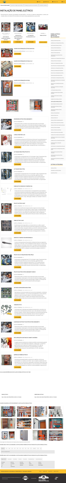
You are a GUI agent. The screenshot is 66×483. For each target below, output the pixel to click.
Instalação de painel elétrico (56, 101)
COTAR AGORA (6, 41)
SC (20, 448)
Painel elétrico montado (55, 52)
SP (14, 448)
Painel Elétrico (53, 168)
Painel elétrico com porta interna (57, 122)
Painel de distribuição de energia (57, 70)
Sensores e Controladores (56, 170)
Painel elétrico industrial (56, 40)
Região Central (3, 459)
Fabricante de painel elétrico (56, 99)
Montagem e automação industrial (57, 77)
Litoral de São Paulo (39, 459)
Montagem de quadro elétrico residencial (56, 56)
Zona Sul (20, 459)
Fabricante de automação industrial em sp (58, 149)
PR (17, 448)
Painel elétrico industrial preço (57, 132)
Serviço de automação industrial (57, 68)
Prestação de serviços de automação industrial (58, 81)
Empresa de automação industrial (57, 43)
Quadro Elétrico (54, 172)
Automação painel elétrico (56, 90)
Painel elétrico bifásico (55, 113)
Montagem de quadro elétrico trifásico (56, 152)
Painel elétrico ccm (54, 115)
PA (40, 448)
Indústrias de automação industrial (58, 65)
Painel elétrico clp (54, 117)
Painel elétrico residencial (43, 5)
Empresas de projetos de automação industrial (58, 138)
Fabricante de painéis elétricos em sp (57, 134)
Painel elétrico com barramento (57, 120)
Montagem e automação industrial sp (58, 146)
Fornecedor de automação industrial (56, 143)
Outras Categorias (57, 164)
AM (38, 448)
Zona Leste (25, 459)
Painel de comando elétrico (56, 50)
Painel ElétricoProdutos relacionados (55, 35)
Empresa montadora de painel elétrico (56, 96)
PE (25, 448)
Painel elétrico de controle (56, 129)
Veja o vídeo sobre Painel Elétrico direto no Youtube (11, 397)
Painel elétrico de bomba (55, 127)
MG (9, 448)
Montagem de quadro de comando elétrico (31, 5)
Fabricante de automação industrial (58, 140)
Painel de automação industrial (57, 63)
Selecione (2, 448)
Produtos (50, 471)
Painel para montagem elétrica (56, 75)
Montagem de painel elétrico (56, 45)
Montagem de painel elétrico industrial (56, 107)
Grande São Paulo (31, 459)
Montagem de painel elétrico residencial (56, 110)
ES (12, 448)
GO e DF (34, 448)
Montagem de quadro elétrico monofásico (56, 156)
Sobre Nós (45, 471)
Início (40, 471)
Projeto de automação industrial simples (57, 84)
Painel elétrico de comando (56, 60)
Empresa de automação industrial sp (58, 58)
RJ (6, 448)
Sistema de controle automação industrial (57, 87)
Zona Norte (9, 459)
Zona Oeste (15, 459)
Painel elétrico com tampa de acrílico (58, 125)
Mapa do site (56, 471)
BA (28, 448)
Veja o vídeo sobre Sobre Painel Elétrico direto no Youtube (45, 397)
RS (22, 448)
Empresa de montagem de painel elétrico (16, 5)
